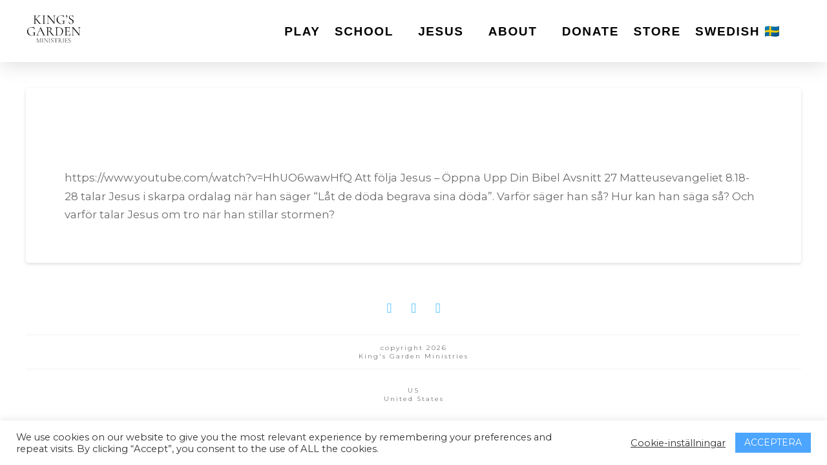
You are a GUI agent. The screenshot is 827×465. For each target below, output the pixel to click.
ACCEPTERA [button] (773, 442)
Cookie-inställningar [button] (678, 443)
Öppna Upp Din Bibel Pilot (222, 141)
